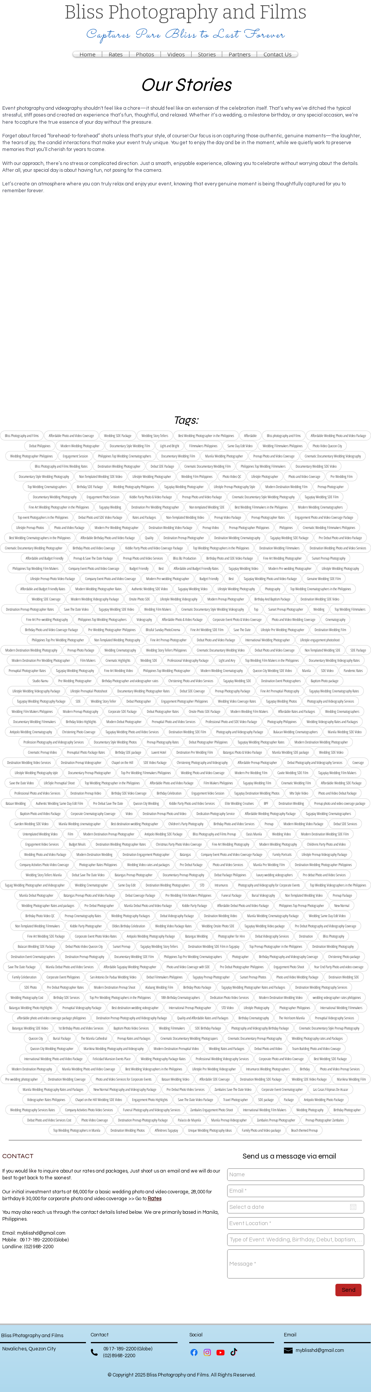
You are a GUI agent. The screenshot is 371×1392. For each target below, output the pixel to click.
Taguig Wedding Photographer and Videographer (35, 885)
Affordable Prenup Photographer (257, 762)
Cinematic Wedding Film (296, 782)
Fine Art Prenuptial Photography (279, 691)
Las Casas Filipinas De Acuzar (330, 1089)
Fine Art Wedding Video (118, 670)
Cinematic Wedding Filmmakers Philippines (329, 527)
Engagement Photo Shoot (289, 966)
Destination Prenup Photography (84, 956)
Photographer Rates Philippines (98, 864)
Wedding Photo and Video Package (45, 854)
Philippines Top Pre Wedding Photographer (58, 639)
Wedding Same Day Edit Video (327, 915)
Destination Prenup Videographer (81, 762)
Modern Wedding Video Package (303, 823)
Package (289, 1099)
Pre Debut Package (191, 864)
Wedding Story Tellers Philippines (166, 650)
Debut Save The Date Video (88, 874)
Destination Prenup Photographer (184, 537)
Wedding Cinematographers (342, 711)
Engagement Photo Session (103, 496)
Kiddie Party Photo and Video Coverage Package (154, 548)
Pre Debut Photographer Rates (65, 987)
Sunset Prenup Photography (328, 558)
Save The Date (242, 629)
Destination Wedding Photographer (119, 466)
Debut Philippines (39, 445)
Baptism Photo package (324, 680)
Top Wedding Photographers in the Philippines (221, 548)
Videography (144, 619)
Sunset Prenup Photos (253, 977)
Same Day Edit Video (240, 445)
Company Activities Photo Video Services (89, 1109)
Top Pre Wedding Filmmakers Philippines (146, 772)
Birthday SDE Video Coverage (129, 793)
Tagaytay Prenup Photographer (211, 977)
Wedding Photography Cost (27, 997)
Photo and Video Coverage (304, 476)
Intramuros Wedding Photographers (268, 1069)
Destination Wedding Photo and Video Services (338, 548)
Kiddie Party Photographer (86, 926)
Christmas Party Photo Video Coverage (179, 844)
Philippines (286, 527)
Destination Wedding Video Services (29, 762)
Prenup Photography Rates (163, 742)
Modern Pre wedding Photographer (290, 568)
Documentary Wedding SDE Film (134, 956)
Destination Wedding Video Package (170, 527)
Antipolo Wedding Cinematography (31, 731)
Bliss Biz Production (184, 558)
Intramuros (221, 885)
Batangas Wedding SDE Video (30, 1028)
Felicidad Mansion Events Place (112, 1058)
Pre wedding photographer (21, 1079)
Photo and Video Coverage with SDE (188, 966)
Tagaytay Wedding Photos (281, 701)
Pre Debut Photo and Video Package (340, 537)
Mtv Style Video (299, 793)
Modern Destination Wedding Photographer (321, 742)
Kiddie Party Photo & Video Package (150, 496)
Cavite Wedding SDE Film (292, 772)
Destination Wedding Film (330, 629)
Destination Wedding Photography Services (321, 987)
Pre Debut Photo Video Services (185, 1089)
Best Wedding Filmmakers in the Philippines (261, 507)
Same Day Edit (127, 885)
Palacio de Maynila (189, 1120)
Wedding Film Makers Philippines (32, 711)
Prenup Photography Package (232, 691)
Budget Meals (77, 844)
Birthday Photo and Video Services (234, 823)
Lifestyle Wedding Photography (340, 568)
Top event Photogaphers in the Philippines (43, 517)
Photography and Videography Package (239, 731)
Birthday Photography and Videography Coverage (288, 956)
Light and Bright (169, 445)
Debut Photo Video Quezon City (84, 946)
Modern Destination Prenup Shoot (114, 987)
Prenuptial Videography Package (81, 1007)
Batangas (185, 854)
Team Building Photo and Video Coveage (316, 1048)
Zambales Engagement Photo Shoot (211, 1109)
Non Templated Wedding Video (304, 895)
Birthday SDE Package (90, 486)
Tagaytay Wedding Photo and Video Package (270, 578)
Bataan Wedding (16, 803)
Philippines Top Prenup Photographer (301, 905)
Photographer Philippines (294, 1007)
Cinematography (335, 619)
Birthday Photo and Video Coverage (94, 548)
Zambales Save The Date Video (233, 1089)
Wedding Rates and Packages (226, 1048)
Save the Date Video (21, 782)
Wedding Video (281, 834)
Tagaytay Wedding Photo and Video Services (132, 731)
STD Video (227, 1007)
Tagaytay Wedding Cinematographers (328, 813)
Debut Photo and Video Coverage (275, 650)
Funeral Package (231, 895)
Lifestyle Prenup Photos (30, 527)
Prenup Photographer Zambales (325, 1120)
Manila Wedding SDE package (290, 752)
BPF (266, 803)
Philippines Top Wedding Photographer (166, 670)
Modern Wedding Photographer (80, 445)
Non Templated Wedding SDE (322, 650)
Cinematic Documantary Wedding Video (221, 650)
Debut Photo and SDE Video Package (100, 517)
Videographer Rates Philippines (46, 1099)
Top (256, 609)
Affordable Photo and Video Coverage (71, 435)
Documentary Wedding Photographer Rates (143, 691)
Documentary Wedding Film (178, 456)
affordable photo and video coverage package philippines (51, 1017)
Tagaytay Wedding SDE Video (116, 609)
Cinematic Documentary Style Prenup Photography (329, 1028)
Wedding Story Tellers (155, 435)
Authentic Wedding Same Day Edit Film (59, 803)
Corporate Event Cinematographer (282, 1089)
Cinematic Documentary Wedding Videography (333, 456)
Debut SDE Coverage (192, 691)
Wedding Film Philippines (196, 476)
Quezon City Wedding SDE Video (272, 670)
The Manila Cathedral (94, 1038)
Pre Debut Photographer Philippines (241, 966)
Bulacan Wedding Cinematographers (295, 731)
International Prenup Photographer (190, 1007)
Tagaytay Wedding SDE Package (289, 537)
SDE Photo (30, 987)
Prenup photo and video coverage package (339, 803)
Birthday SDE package (128, 752)
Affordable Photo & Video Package (182, 619)
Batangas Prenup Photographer (134, 874)
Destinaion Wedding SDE (344, 977)
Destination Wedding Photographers (168, 885)
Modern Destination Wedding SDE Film (325, 834)
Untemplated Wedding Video (40, 834)
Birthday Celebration (169, 793)
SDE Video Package (155, 762)
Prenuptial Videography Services (334, 1017)
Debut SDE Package (162, 466)
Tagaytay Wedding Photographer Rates (261, 742)
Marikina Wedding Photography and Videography (113, 1048)
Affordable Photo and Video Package (171, 782)
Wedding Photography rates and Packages (317, 1038)
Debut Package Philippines (230, 874)
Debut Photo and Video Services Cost (49, 1120)
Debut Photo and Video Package (216, 639)
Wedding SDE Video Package (309, 1079)
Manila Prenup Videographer (229, 1120)
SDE (78, 701)
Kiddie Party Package (194, 905)
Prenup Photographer (331, 486)
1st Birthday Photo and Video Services (80, 1028)
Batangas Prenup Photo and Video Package (89, 895)
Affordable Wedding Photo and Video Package (338, 435)
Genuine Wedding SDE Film (324, 578)
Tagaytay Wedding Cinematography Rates (334, 691)
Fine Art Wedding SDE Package (46, 936)
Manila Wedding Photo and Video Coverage (88, 1069)
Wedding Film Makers (157, 609)
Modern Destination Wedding (94, 854)
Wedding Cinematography (120, 650)
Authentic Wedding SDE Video (150, 588)
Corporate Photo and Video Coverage (281, 1058)
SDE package (266, 1099)
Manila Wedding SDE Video (345, 731)
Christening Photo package (344, 956)
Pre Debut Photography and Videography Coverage (325, 926)
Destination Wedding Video (220, 915)
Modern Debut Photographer (124, 721)
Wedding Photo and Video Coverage (202, 772)
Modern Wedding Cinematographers (320, 507)
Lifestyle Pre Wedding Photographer (282, 629)
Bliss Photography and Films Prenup (214, 834)
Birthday (305, 1069)
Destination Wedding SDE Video (320, 599)
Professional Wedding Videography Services (222, 1058)
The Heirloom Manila (292, 1017)
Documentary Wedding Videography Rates (334, 660)
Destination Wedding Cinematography (237, 537)
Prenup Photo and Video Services (143, 558)
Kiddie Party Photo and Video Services (192, 803)
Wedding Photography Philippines (133, 486)
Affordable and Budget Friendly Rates (196, 568)
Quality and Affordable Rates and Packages (202, 1017)
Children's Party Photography (185, 823)
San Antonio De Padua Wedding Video (113, 977)
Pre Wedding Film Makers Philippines (188, 895)
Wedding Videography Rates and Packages (332, 721)
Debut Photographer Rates (163, 711)
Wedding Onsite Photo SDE (218, 926)
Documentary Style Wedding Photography (44, 476)
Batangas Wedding (196, 936)
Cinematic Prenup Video (42, 752)
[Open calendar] (353, 1207)
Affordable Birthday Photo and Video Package (108, 537)
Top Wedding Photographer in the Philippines (112, 782)
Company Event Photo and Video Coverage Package (231, 854)
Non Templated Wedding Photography (117, 639)
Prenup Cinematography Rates (83, 915)
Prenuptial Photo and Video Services (173, 721)
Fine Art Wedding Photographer (282, 558)
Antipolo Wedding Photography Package (151, 936)
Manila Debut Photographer (36, 895)
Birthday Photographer (347, 1109)
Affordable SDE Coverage (215, 1079)
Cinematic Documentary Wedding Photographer (33, 548)
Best (161, 568)
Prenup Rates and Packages (133, 1038)
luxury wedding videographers (274, 874)
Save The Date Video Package (195, 1099)
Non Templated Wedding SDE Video (100, 476)
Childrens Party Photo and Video (326, 844)
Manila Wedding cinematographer (80, 823)
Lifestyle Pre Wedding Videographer (214, 1069)
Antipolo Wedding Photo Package (324, 1099)
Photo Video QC (232, 476)
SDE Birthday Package (208, 1028)
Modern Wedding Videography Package (95, 599)
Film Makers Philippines (218, 782)
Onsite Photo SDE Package (204, 711)
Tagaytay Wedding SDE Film (321, 496)
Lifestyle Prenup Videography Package (324, 854)
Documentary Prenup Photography (183, 874)
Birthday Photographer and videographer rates (130, 680)
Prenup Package (342, 895)
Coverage (358, 762)
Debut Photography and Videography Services (314, 762)
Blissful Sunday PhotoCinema (163, 629)
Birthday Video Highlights (81, 721)
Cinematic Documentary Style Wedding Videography (212, 609)
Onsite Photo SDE (139, 599)
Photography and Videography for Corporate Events (269, 885)
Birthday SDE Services (66, 997)
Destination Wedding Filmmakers (279, 548)
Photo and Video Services (228, 864)
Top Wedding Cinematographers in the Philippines (320, 588)
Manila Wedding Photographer (224, 456)
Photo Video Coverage (94, 1120)
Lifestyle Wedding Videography (178, 599)
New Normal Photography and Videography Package (125, 1089)
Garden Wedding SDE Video (31, 823)
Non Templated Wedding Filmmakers (37, 926)
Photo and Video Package (69, 527)
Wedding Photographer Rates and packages (48, 905)
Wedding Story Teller (103, 701)
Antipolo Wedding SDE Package (163, 834)
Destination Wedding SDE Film (187, 731)
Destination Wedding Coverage (67, 1079)
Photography (272, 588)
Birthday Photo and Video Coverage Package (51, 629)
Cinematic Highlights (118, 660)
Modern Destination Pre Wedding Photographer (41, 660)
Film (70, 834)
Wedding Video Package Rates (173, 926)
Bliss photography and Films (284, 435)
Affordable (250, 435)
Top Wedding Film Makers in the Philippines (272, 660)
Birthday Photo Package (197, 987)
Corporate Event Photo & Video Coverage (237, 619)
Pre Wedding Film (341, 476)
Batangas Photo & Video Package (242, 752)
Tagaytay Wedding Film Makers (337, 772)
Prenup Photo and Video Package (202, 496)
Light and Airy (227, 660)
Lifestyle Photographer (264, 476)
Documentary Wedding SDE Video (316, 466)
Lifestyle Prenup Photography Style (234, 486)
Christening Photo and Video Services (190, 680)
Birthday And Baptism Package (272, 599)
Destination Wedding (291, 803)
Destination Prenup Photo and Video (164, 813)
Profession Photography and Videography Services (53, 742)
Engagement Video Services (42, 844)
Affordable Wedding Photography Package (270, 813)
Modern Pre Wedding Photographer (117, 527)
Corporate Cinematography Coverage (93, 813)
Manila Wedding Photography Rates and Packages (53, 1089)
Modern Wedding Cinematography (222, 670)
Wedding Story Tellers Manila (44, 874)
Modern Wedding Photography (278, 844)
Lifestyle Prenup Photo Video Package (52, 578)
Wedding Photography (309, 1109)
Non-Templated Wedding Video (185, 517)
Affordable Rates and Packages (296, 711)
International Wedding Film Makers (264, 1109)
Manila (306, 670)
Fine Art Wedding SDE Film (206, 629)
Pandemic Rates (353, 670)
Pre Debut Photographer (99, 905)
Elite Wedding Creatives (239, 803)
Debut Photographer (138, 701)
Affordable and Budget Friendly (44, 558)
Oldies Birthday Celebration (128, 926)
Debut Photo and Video (268, 1048)
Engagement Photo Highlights (150, 1099)
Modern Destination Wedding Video (280, 997)
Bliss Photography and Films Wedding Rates (61, 466)
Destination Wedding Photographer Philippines (323, 864)
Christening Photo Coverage (78, 731)
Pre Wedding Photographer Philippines (112, 629)
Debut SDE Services (345, 823)
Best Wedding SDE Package (330, 1058)
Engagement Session (75, 456)
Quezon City (36, 1038)
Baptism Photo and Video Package (40, 813)
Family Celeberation (24, 977)
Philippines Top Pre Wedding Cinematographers (193, 956)
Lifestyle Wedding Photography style (36, 772)
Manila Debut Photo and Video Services (70, 966)
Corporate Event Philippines (63, 977)
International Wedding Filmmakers (341, 1007)
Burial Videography (263, 895)
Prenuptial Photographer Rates (27, 670)
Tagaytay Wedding (110, 507)
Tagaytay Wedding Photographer (184, 486)
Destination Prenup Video (85, 793)
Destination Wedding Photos (128, 1130)
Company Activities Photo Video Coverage (44, 864)
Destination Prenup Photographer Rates (30, 609)
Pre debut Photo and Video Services (324, 874)
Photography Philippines (281, 721)
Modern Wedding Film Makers (249, 711)
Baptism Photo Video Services (131, 1028)
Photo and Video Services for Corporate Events (123, 1079)
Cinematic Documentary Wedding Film (207, 466)
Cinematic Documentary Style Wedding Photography (263, 496)
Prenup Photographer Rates (268, 517)
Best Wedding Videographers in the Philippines (153, 1069)
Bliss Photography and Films (22, 435)
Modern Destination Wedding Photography (31, 650)
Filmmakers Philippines (203, 445)
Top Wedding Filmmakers (350, 609)
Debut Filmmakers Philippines (164, 977)
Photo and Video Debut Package (337, 793)
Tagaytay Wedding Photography (75, 670)
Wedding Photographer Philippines (31, 456)
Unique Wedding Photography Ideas (210, 1130)
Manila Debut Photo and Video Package (148, 905)
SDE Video (327, 670)
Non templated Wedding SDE (206, 507)
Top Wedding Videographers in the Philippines (338, 885)
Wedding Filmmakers (172, 1028)
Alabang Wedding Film (159, 987)
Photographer (240, 956)
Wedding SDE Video (331, 752)
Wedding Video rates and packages (148, 864)
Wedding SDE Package (117, 435)
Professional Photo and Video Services (37, 793)
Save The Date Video (76, 609)
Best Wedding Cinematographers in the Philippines (39, 537)
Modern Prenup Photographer (225, 599)
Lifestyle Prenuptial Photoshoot (88, 691)
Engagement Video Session (208, 793)
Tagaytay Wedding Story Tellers (159, 946)
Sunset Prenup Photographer (285, 609)
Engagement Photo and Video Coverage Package (324, 517)
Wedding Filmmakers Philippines (282, 445)
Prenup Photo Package (80, 650)
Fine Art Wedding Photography (230, 844)
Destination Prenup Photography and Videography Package (131, 1017)
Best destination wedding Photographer (134, 823)
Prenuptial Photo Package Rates (86, 752)
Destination (306, 936)
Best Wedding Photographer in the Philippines (206, 435)
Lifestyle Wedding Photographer (151, 476)
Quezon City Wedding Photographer (51, 1048)
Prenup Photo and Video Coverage (274, 456)
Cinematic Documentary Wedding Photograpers (189, 1038)
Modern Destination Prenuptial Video (176, 1048)
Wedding (318, 609)
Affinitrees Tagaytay (166, 1130)
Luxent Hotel (158, 752)
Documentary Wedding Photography (54, 496)
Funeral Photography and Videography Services (151, 1109)
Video (129, 813)
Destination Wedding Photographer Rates (121, 844)
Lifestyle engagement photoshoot (320, 639)
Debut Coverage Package (140, 895)
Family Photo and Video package (261, 1130)
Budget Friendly (138, 568)
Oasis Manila (254, 834)
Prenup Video (211, 527)
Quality (149, 537)
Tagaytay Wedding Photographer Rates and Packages (253, 987)
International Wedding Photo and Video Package (53, 1058)
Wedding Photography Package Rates (163, 1058)
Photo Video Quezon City (327, 445)
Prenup (269, 823)
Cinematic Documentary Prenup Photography (255, 1038)
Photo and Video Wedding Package (297, 977)
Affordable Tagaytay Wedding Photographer (130, 966)
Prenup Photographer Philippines (249, 527)
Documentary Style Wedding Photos (115, 742)
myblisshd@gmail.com (41, 1233)
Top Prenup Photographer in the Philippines (275, 946)
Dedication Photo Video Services (229, 997)
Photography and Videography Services (330, 701)
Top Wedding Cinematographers (47, 486)
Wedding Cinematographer (91, 885)
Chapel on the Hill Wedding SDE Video (98, 1099)
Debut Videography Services (272, 936)
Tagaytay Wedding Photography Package (41, 701)
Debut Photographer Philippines (208, 742)
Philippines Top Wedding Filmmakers (263, 466)
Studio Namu (40, 680)
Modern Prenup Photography (80, 711)
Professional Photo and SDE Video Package (231, 721)
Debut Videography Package (177, 915)
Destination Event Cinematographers (33, 956)
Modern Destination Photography (32, 1069)
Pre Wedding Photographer (75, 680)
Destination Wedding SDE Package (261, 1079)
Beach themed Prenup (304, 1130)
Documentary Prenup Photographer (89, 772)
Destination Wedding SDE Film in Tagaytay (213, 946)
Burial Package (62, 1038)
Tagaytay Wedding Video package (265, 926)
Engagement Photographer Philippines (184, 701)
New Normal (341, 905)
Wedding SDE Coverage (46, 599)
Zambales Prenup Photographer (276, 1120)
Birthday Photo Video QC (40, 915)
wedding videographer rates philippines (337, 997)
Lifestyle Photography (256, 1007)
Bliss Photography (333, 936)
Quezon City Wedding (146, 803)
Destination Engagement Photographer (146, 854)
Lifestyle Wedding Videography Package (36, 691)
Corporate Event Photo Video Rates (96, 936)
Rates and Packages (144, 517)
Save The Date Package (22, 966)
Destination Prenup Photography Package (143, 1120)
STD (202, 885)
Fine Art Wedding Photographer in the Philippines (59, 507)
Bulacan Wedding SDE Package (36, 946)
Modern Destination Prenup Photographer (108, 834)
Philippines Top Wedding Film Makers (35, 568)
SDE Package (358, 650)
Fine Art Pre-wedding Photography (47, 619)
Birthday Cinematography (253, 1017)
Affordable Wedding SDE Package (341, 782)
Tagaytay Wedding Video (243, 568)
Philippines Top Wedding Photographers (102, 619)
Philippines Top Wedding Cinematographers (124, 456)
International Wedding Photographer (267, 639)
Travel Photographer (235, 1099)
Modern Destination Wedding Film (286, 486)
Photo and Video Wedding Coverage (293, 619)
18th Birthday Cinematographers (180, 997)
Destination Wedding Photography (333, 946)
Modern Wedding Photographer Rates (98, 588)
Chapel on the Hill (122, 762)
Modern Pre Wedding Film (251, 772)
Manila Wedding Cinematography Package (273, 915)
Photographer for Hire (231, 936)
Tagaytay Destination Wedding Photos (256, 793)
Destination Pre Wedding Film (194, 752)
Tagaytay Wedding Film (257, 782)
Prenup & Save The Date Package (93, 558)
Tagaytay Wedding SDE (237, 680)
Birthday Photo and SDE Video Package (229, 558)
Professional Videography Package (188, 660)
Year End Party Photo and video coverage (338, 966)
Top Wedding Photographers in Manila (76, 1130)
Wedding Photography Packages (130, 915)
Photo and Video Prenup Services (340, 1069)
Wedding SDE (148, 660)
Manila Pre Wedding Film (269, 864)
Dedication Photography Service (215, 813)
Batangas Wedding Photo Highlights (30, 1007)
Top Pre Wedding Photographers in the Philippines (120, 997)
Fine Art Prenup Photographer (168, 639)
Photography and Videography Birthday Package (260, 1028)
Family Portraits (282, 854)
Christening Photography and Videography (202, 762)
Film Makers (87, 660)
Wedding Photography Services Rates (32, 1109)
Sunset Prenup (121, 946)
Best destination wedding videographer (135, 1007)
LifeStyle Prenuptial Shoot (59, 782)
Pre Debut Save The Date (108, 803)
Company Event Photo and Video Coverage (94, 568)
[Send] (348, 1290)
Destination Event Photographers (281, 680)
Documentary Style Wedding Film (130, 445)
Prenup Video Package (227, 517)
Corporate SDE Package (122, 711)
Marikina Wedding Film (351, 1079)
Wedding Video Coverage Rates (237, 701)
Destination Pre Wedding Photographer (155, 507)
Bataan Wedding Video (175, 1079)
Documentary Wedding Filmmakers (34, 721)
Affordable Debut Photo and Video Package (243, 905)
